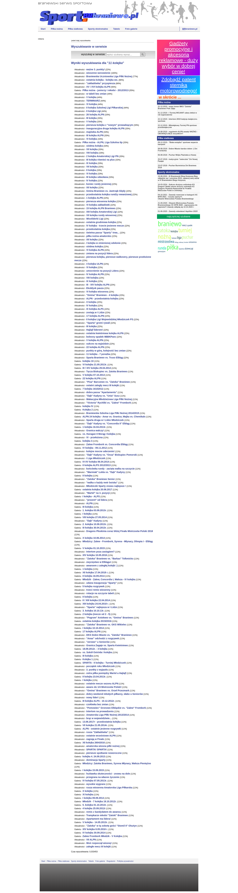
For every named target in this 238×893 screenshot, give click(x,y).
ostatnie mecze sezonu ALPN (102, 683)
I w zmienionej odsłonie (103, 243)
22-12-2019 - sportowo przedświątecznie (177, 126)
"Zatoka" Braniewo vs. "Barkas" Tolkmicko (109, 558)
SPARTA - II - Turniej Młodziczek (104, 662)
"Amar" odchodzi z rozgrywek (102, 638)
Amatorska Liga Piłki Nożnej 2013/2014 (107, 714)
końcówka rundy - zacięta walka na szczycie (110, 468)
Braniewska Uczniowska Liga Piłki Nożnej (109, 76)
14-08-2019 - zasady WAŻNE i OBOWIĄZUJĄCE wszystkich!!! (177, 133)
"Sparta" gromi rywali (98, 323)
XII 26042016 (93, 742)
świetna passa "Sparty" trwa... (102, 232)
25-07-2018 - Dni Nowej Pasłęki (178, 160)
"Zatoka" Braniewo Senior (100, 479)
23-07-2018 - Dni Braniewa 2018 (177, 166)
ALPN (89, 503)
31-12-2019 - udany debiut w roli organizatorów (177, 114)
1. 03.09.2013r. (94, 510)
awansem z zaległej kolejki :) (102, 565)
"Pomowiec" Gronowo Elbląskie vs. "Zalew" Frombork (116, 708)
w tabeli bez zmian (96, 93)
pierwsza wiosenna (101, 201)
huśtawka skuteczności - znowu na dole (108, 773)
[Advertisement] (51, 91)
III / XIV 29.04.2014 (96, 368)
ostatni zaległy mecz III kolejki (102, 385)
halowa (174, 238)
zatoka (164, 230)
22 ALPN (95, 347)
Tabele (116, 29)
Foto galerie (131, 29)
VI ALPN (95, 250)
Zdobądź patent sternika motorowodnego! (178, 85)
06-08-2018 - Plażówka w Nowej (177, 155)
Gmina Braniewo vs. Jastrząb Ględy (105, 191)
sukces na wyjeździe (97, 343)
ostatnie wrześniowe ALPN (101, 735)
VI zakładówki (98, 204)
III (91, 118)
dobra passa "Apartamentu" (101, 392)
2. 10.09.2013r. (94, 524)
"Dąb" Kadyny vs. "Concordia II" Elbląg (108, 423)
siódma (94, 145)
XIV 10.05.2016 (94, 555)
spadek (189, 225)
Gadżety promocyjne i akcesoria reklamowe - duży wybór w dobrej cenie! (178, 57)
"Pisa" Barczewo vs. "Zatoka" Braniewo (108, 382)
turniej (185, 230)
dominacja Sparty (96, 760)
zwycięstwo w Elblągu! (98, 562)
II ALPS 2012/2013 (96, 465)
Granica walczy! (95, 430)
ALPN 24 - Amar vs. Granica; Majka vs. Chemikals (113, 416)
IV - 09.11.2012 (94, 448)
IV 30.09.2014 (93, 832)
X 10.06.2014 (93, 538)
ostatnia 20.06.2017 (97, 489)
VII (92, 149)
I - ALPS (91, 496)
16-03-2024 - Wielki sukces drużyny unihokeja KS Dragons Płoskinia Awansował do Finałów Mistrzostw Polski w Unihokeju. (176, 187)
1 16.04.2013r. (94, 427)
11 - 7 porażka (98, 354)
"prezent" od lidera (96, 500)
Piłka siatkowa (75, 29)
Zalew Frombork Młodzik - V (102, 836)
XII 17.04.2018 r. (95, 572)
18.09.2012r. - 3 (95, 649)
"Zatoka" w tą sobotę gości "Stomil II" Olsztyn (111, 825)
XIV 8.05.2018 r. (95, 829)
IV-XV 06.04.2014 (95, 461)
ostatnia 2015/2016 (96, 621)
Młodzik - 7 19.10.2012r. (99, 801)
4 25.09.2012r (93, 808)
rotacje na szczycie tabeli (100, 593)
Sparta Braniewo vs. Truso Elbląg (104, 357)
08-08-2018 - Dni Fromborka (177, 150)
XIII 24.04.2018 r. (95, 603)
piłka (172, 246)
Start (43, 29)
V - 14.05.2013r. (95, 822)
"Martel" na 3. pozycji (98, 493)
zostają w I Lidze (95, 312)
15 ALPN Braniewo (100, 208)
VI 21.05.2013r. (94, 364)
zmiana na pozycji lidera (99, 253)
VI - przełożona (94, 437)
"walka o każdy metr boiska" (102, 482)
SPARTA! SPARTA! (96, 749)
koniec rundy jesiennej (98, 184)
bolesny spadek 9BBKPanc (101, 336)
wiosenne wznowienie (98, 73)
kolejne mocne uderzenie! (100, 451)
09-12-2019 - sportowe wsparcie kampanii (178, 143)
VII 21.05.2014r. (94, 725)
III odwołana (97, 177)
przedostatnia (98, 229)
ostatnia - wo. (102, 80)
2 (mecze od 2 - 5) (96, 614)
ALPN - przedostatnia (102, 298)
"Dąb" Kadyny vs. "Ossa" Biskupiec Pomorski (111, 454)
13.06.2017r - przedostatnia (101, 721)
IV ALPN (95, 274)
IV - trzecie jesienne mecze (105, 225)
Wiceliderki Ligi (94, 218)
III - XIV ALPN (97, 284)
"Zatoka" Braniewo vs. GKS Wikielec (106, 624)
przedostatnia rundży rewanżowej (109, 194)
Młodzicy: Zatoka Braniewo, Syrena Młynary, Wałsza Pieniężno (116, 763)
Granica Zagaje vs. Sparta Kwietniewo (107, 645)
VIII (92, 152)
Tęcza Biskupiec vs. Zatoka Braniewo (106, 371)
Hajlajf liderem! (94, 329)
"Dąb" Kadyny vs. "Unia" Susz (103, 395)
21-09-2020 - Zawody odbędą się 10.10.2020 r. (177, 205)
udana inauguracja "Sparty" (101, 583)
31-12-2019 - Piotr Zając (175, 107)
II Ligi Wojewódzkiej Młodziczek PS (109, 319)
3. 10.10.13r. (93, 610)
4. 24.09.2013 (93, 756)
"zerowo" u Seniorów (98, 642)
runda (162, 248)
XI (87, 794)
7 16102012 (92, 388)
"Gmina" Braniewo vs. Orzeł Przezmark (107, 690)
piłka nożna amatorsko (99, 236)
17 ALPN (95, 316)
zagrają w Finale (95, 739)
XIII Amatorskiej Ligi (102, 211)
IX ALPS (95, 309)
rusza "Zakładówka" (97, 732)
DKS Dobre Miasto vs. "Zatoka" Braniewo (109, 635)
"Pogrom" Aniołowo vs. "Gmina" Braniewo (109, 617)
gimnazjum (161, 251)
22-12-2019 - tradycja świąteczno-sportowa (178, 120)
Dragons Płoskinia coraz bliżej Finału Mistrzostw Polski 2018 (119, 531)
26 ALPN (95, 114)
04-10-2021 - (178, 197)
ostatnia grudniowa (101, 222)
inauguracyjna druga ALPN (105, 128)
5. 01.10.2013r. (94, 805)
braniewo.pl (189, 29)
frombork (186, 242)
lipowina (181, 249)
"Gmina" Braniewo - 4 (102, 295)
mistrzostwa (166, 241)
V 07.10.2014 (93, 375)
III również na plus (100, 159)
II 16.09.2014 (93, 576)
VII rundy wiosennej (101, 215)
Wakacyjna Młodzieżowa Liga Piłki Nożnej (109, 399)
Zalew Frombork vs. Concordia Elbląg (107, 444)
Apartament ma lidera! (98, 818)
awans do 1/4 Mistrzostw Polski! (103, 687)
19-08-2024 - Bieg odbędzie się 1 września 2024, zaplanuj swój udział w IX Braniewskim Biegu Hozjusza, (178, 178)
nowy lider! (92, 697)
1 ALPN (94, 198)
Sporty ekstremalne (98, 29)
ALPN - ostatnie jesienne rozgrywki (101, 728)
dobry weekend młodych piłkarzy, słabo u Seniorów (114, 694)
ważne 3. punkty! (95, 69)
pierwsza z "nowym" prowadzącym (109, 125)
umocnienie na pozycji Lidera (102, 270)
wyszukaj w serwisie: (93, 54)
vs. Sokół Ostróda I (97, 652)
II (91, 170)
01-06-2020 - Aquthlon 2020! (178, 211)
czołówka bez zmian (97, 704)
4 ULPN (94, 264)
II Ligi (93, 111)
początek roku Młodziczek (100, 666)
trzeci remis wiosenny (98, 590)
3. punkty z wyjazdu (97, 669)
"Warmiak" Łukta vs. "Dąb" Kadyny (105, 472)
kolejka (174, 231)
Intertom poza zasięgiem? (100, 551)
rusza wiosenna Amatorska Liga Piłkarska (109, 787)
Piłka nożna (57, 29)
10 (88, 361)
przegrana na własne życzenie (102, 777)
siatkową (181, 242)
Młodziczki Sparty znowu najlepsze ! (106, 486)
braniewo (169, 223)
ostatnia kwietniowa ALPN (104, 333)
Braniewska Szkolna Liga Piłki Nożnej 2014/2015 (112, 413)
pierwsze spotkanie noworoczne (104, 753)
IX (91, 163)
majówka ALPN (94, 132)
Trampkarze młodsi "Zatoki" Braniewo (107, 815)
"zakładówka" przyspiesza (100, 83)
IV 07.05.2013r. (94, 780)
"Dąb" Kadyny (94, 520)
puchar (187, 237)
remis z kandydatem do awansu (103, 812)
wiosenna (193, 242)
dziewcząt (189, 248)
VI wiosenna (97, 291)
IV (91, 180)
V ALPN (94, 340)
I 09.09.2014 (93, 798)
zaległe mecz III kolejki (98, 846)
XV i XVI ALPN (98, 86)
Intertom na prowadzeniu (100, 711)
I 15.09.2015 (93, 770)
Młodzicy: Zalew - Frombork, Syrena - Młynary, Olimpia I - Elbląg (117, 541)
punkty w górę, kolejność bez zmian (106, 350)
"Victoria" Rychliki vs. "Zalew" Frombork (108, 402)
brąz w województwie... (98, 718)
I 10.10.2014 (93, 628)
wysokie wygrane (95, 784)
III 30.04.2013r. (94, 527)
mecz (184, 225)
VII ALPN (91, 839)
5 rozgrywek (93, 586)
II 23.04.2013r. (94, 676)
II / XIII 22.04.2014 (96, 600)
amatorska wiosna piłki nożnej (103, 746)
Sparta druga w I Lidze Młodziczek (105, 420)
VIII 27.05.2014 (94, 517)
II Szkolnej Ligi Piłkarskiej (104, 107)
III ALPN (95, 135)
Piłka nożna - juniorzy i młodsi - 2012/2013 (105, 90)
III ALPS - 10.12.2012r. (98, 701)
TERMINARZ (93, 100)
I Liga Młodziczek (95, 458)
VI (91, 104)
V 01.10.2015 (93, 548)
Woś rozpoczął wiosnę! (99, 843)
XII (92, 187)
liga (179, 237)
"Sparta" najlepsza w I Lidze (101, 607)
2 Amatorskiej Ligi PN (102, 156)
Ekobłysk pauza (95, 288)
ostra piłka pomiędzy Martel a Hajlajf (106, 673)
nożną (164, 236)
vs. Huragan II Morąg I (98, 434)
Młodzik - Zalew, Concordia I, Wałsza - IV (108, 579)
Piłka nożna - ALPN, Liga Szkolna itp (102, 142)
